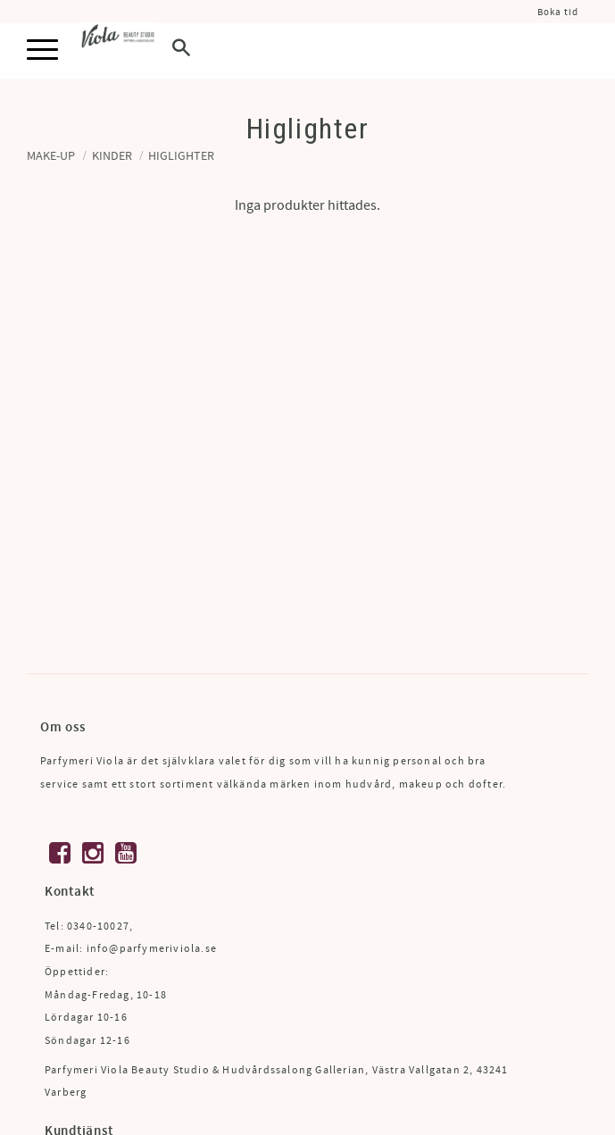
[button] (42, 50)
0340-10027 (98, 926)
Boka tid (557, 12)
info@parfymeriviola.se (152, 949)
